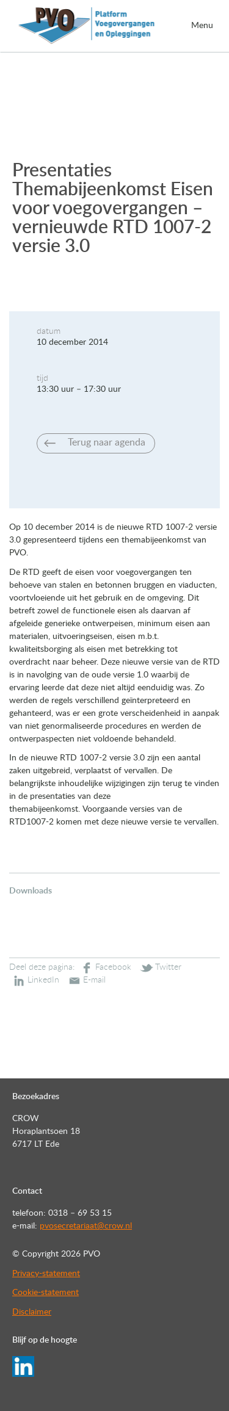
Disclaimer (31, 1312)
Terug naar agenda (106, 442)
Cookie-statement (45, 1292)
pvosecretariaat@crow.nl (86, 1226)
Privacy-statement (46, 1273)
